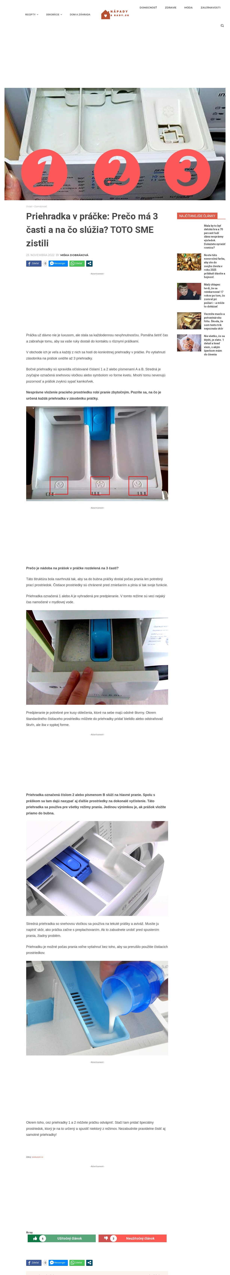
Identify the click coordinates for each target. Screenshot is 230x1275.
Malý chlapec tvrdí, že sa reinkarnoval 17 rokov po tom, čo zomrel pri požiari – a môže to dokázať (214, 295)
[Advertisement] (115, 60)
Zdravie (133, 1073)
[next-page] (99, 1168)
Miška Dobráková (74, 255)
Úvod (29, 206)
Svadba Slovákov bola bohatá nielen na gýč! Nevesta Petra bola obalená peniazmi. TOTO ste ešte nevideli (133, 1085)
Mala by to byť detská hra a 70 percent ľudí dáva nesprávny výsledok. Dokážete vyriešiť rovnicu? (214, 236)
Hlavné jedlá (60, 1014)
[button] (222, 25)
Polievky (61, 1136)
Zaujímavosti (133, 1014)
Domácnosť (40, 206)
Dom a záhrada (133, 1136)
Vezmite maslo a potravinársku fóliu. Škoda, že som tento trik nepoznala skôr (214, 321)
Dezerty (61, 1073)
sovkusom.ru (37, 779)
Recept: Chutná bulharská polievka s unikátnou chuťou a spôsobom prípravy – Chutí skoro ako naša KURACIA (61, 1149)
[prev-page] (93, 1168)
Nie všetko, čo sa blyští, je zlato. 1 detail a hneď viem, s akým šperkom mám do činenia (85, 1261)
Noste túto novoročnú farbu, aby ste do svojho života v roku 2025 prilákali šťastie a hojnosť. (214, 266)
